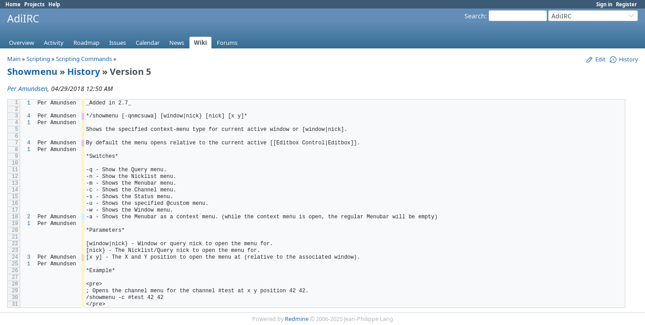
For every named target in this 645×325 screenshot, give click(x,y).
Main (14, 59)
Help (54, 4)
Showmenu (32, 71)
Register (626, 4)
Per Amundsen (27, 88)
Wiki (200, 43)
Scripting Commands (84, 59)
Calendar (147, 43)
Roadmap (86, 43)
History (83, 71)
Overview (21, 43)
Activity (54, 43)
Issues (117, 43)
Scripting (38, 59)
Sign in (604, 4)
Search (474, 16)
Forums (227, 43)
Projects (34, 4)
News (176, 43)
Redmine (297, 319)
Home (13, 4)
